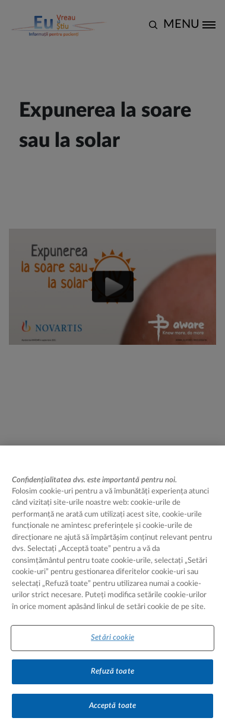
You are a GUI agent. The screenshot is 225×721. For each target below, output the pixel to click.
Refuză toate (112, 676)
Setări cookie (112, 642)
